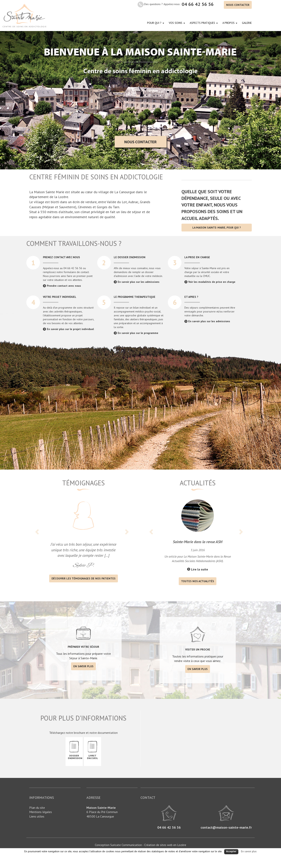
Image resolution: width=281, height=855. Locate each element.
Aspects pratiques (204, 23)
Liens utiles (36, 816)
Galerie (247, 23)
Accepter (231, 851)
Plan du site (37, 808)
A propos (229, 23)
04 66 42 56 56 (198, 4)
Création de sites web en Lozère (165, 845)
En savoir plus (83, 666)
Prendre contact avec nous (64, 285)
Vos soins (177, 23)
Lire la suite (199, 569)
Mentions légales (40, 812)
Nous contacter (237, 5)
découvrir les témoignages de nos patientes (84, 578)
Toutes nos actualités (197, 581)
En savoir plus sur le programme (138, 333)
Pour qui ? (155, 23)
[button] (37, 537)
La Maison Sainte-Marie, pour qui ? (216, 227)
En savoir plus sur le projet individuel (70, 329)
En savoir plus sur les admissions (138, 282)
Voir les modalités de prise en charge (211, 282)
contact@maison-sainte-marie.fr (226, 827)
